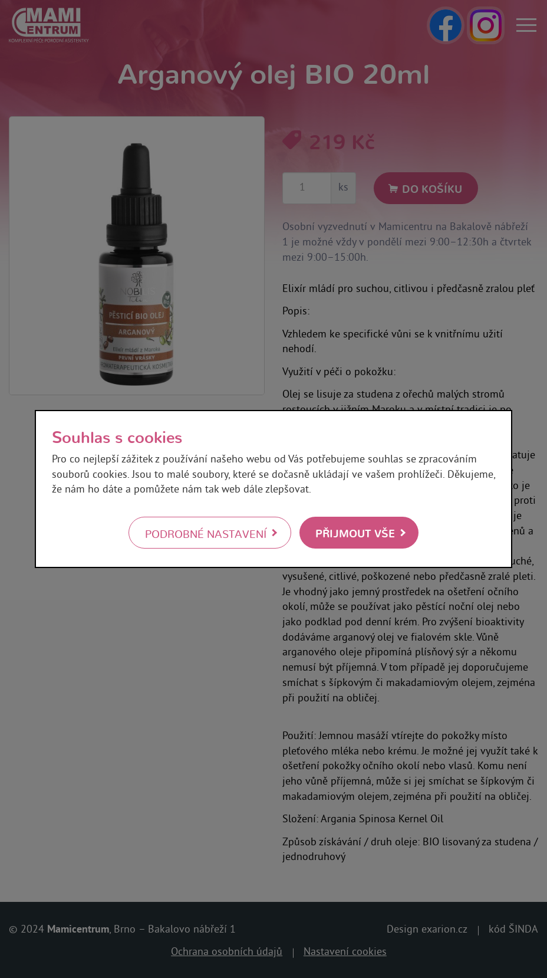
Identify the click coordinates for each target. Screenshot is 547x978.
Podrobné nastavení (205, 533)
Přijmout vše (355, 532)
